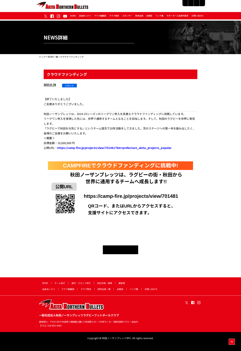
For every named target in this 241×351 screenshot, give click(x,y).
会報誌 (149, 16)
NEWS (45, 283)
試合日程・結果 (182, 4)
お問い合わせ (197, 16)
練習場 (199, 4)
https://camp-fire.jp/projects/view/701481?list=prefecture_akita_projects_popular (114, 148)
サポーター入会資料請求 (177, 16)
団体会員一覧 (104, 289)
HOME (73, 16)
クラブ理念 (114, 16)
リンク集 (159, 16)
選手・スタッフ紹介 (159, 4)
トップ (42, 56)
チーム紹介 (139, 4)
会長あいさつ (85, 16)
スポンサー (127, 16)
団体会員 (139, 16)
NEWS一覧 (53, 56)
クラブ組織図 (100, 16)
